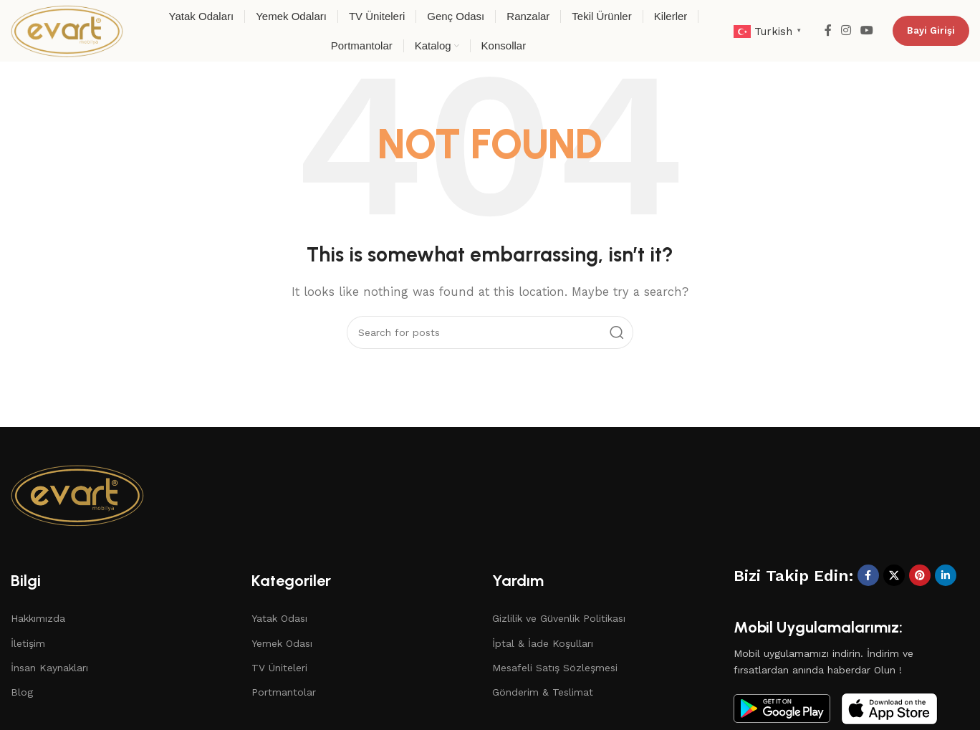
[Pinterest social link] (920, 575)
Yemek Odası (281, 643)
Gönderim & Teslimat (542, 692)
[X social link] (894, 575)
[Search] (490, 332)
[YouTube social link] (867, 30)
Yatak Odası (279, 618)
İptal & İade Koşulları (542, 643)
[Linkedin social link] (945, 575)
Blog (22, 692)
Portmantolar (283, 692)
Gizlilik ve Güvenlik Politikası (558, 618)
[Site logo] (67, 30)
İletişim (28, 643)
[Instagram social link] (845, 30)
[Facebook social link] (828, 30)
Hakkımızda (38, 618)
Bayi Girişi (931, 30)
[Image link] (77, 493)
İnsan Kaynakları (49, 667)
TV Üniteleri (279, 667)
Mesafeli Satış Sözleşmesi (555, 667)
